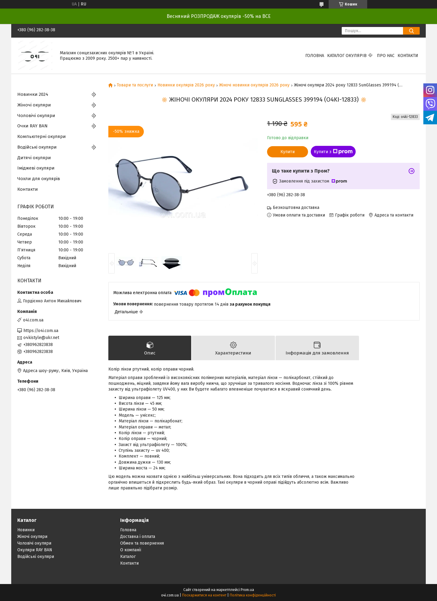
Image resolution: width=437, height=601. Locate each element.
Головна (314, 55)
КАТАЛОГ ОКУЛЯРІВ (347, 55)
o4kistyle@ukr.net (41, 337)
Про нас (386, 55)
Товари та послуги (135, 85)
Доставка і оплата (137, 536)
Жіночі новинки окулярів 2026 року (254, 85)
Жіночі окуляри (34, 105)
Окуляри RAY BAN (34, 549)
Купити (287, 151)
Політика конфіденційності (253, 595)
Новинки (26, 529)
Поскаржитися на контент (204, 595)
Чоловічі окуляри (36, 115)
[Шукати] (411, 31)
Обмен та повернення (142, 543)
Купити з (333, 151)
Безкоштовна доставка (296, 207)
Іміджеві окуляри (36, 168)
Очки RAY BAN (32, 126)
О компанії (130, 549)
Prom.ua (247, 590)
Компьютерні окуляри (41, 136)
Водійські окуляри (37, 147)
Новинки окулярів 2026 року (186, 85)
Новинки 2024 (32, 94)
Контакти (408, 55)
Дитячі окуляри (34, 157)
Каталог (128, 556)
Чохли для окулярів (38, 178)
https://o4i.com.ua (40, 330)
